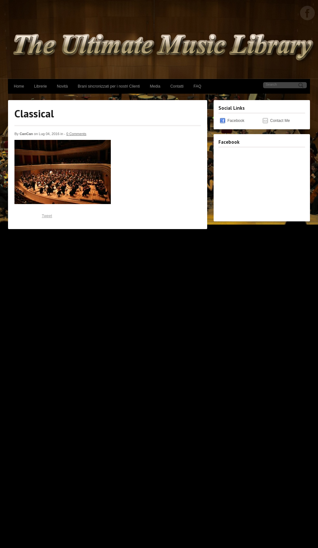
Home (19, 86)
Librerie (40, 86)
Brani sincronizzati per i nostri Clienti (109, 86)
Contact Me (280, 120)
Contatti (176, 86)
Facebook (235, 120)
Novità (62, 86)
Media (155, 86)
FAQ (197, 86)
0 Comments (76, 134)
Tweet (47, 216)
